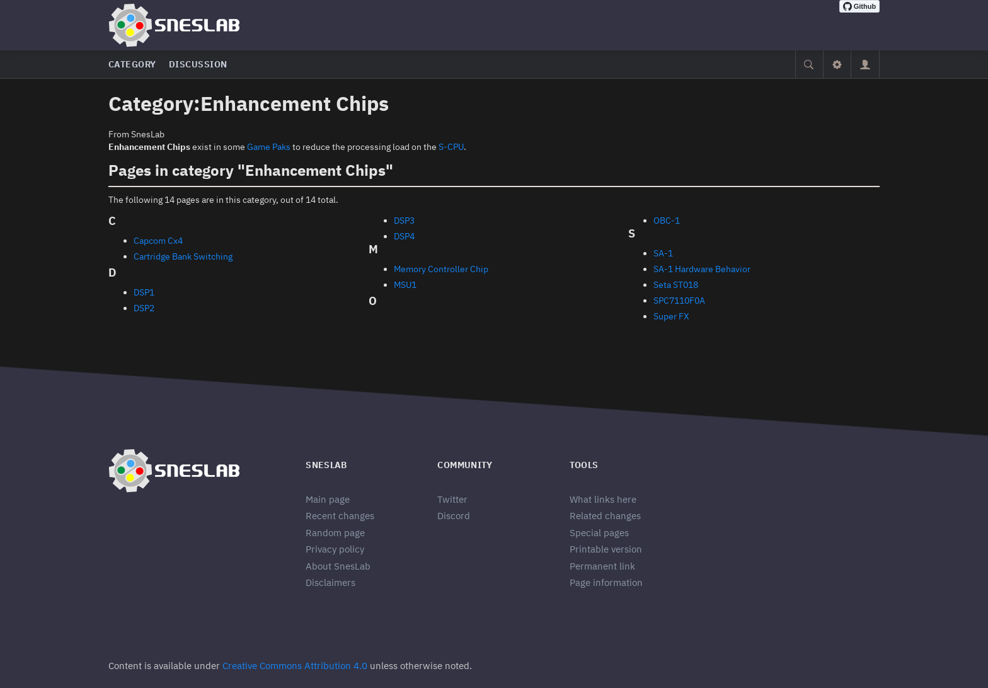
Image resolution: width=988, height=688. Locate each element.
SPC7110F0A (679, 300)
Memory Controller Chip (441, 269)
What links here (603, 499)
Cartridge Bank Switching (183, 256)
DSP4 (404, 236)
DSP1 (144, 292)
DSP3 (404, 220)
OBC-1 (666, 220)
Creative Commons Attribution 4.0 (294, 666)
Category (132, 64)
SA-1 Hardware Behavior (701, 269)
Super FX (671, 316)
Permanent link (602, 566)
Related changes (605, 516)
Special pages (599, 533)
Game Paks (268, 146)
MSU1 (405, 284)
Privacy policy (335, 549)
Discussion (198, 64)
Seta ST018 (675, 284)
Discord (453, 516)
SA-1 (663, 253)
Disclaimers (330, 582)
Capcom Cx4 (158, 240)
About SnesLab (338, 566)
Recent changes (340, 516)
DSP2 (144, 308)
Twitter (452, 499)
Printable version (606, 549)
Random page (335, 533)
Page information (606, 582)
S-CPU (451, 146)
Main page (328, 499)
